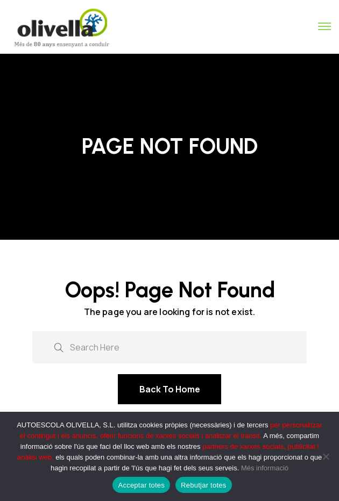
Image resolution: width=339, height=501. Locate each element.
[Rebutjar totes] (325, 456)
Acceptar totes (141, 485)
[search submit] (58, 346)
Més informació (264, 468)
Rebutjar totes (203, 485)
